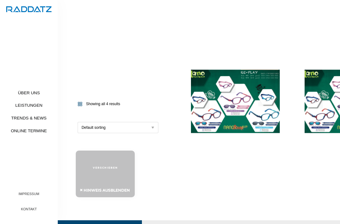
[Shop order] (118, 127)
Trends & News (29, 118)
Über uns (29, 93)
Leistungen (28, 105)
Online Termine (29, 130)
